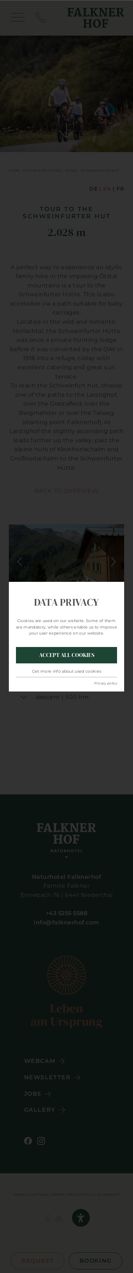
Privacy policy (105, 683)
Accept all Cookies (66, 655)
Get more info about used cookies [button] (66, 671)
